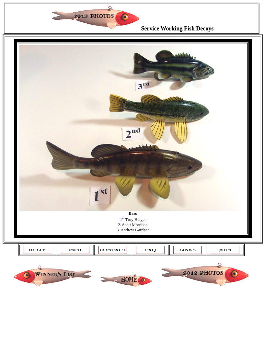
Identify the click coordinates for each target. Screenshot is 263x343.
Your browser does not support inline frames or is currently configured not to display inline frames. (133, 139)
